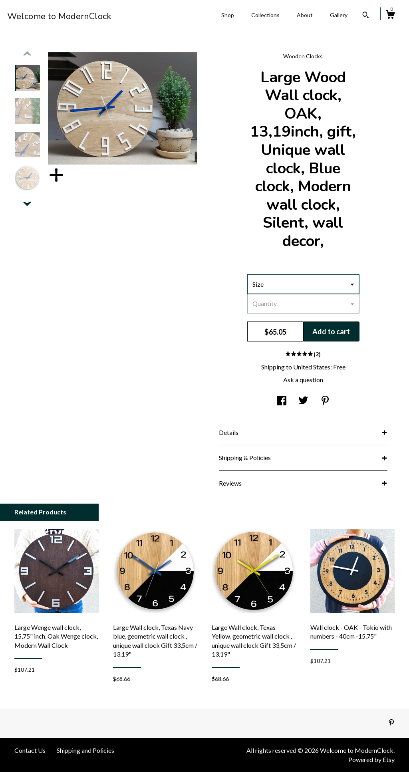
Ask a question (303, 379)
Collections (265, 15)
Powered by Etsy (371, 759)
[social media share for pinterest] (325, 401)
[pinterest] (391, 722)
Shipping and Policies (85, 750)
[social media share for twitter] (303, 401)
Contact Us (30, 750)
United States (311, 367)
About (305, 15)
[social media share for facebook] (281, 401)
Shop (227, 15)
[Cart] (390, 16)
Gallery (338, 15)
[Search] (366, 16)
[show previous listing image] (27, 54)
